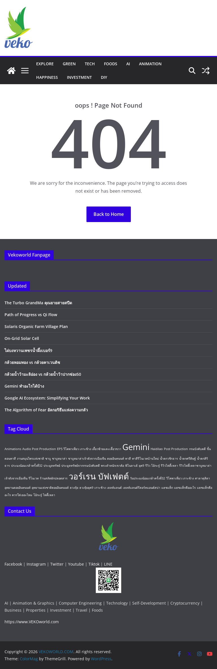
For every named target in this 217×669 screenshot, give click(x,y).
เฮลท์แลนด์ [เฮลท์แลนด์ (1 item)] (114, 488)
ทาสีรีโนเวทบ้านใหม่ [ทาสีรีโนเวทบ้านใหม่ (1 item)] (145, 459)
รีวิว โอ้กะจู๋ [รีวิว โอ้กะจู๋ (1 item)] (152, 466)
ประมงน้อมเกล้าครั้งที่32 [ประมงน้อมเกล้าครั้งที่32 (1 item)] (26, 466)
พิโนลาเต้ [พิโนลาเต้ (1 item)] (131, 466)
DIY (104, 77)
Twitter (57, 564)
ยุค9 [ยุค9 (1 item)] (141, 466)
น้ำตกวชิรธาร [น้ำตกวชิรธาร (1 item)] (169, 459)
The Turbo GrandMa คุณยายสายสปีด (38, 302)
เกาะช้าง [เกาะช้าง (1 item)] (100, 488)
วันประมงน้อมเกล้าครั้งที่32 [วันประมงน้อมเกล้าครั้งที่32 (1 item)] (147, 478)
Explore (45, 63)
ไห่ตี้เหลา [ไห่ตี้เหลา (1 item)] (49, 495)
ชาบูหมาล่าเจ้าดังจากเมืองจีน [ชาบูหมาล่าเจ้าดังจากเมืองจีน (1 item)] (87, 459)
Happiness (47, 77)
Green (69, 63)
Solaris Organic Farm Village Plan (36, 326)
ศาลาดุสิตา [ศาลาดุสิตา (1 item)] (202, 478)
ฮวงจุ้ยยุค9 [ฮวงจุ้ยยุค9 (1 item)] (86, 488)
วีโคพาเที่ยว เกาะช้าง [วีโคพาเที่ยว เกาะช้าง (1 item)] (180, 478)
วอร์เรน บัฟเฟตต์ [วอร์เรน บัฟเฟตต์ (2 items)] (99, 476)
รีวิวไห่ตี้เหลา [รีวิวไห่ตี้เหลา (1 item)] (169, 466)
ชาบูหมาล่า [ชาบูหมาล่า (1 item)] (59, 459)
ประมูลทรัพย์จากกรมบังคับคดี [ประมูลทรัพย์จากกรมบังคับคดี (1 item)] (80, 466)
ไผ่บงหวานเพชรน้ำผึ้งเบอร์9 (28, 350)
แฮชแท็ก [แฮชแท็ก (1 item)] (167, 488)
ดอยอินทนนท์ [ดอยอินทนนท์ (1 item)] (115, 459)
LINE (108, 564)
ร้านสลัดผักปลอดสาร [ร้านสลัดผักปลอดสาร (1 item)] (54, 478)
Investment (79, 77)
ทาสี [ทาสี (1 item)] (128, 459)
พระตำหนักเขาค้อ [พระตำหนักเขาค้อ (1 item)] (112, 466)
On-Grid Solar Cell (22, 338)
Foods (110, 63)
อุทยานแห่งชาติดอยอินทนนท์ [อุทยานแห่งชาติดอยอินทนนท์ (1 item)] (50, 488)
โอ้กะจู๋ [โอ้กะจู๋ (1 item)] (37, 495)
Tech (90, 63)
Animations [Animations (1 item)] (13, 449)
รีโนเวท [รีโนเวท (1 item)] (34, 478)
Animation (150, 63)
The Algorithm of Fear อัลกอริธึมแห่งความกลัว (46, 409)
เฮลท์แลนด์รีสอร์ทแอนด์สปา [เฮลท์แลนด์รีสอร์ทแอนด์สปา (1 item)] (141, 488)
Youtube (76, 564)
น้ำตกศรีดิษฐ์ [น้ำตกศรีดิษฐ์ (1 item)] (187, 459)
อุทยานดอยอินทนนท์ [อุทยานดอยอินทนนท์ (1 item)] (18, 488)
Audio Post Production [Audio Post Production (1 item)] (39, 449)
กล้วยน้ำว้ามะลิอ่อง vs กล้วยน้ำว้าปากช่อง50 (43, 374)
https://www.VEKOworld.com (32, 621)
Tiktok (93, 564)
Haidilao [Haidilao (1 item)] (157, 449)
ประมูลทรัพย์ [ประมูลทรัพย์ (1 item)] (52, 466)
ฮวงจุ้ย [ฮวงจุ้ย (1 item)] (74, 488)
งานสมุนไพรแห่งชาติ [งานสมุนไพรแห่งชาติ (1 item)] (30, 459)
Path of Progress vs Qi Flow (31, 314)
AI (128, 63)
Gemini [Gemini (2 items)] (135, 447)
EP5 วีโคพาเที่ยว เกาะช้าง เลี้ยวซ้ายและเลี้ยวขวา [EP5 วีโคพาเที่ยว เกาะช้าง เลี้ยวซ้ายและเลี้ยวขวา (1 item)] (89, 449)
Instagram (36, 564)
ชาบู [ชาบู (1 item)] (48, 459)
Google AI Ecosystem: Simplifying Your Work (47, 398)
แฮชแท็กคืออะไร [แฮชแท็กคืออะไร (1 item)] (185, 488)
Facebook (13, 564)
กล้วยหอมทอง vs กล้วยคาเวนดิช (32, 362)
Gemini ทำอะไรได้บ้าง (24, 386)
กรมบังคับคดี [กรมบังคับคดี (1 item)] (197, 449)
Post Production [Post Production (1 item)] (176, 449)
